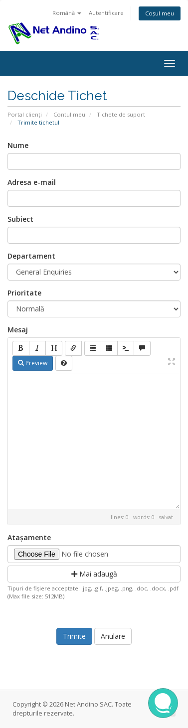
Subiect (20, 219)
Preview (32, 363)
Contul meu (69, 114)
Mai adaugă (94, 574)
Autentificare (106, 12)
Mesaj (17, 329)
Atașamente (29, 537)
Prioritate (24, 292)
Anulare (113, 636)
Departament (31, 256)
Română (66, 12)
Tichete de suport (121, 114)
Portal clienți (24, 114)
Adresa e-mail (31, 182)
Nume (17, 145)
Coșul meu (159, 13)
